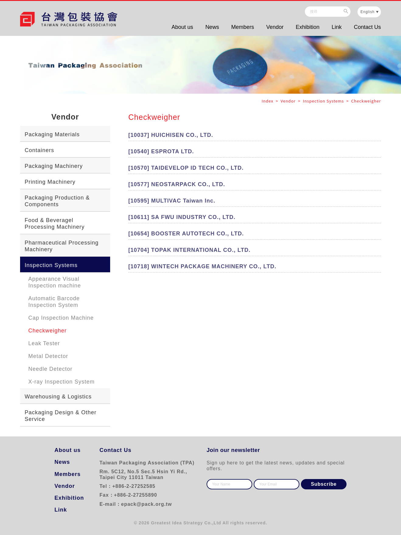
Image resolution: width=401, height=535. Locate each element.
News (212, 27)
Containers (39, 150)
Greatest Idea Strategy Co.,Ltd (186, 522)
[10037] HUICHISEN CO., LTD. (170, 135)
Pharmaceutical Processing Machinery (62, 246)
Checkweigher (47, 331)
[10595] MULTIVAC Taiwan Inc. (171, 201)
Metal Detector (48, 356)
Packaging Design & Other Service (60, 415)
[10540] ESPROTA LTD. (161, 151)
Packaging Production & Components (57, 201)
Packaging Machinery (54, 166)
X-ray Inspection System (61, 382)
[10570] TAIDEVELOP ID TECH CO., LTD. (186, 168)
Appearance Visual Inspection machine (54, 282)
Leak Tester (44, 343)
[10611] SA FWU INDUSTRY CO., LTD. (181, 217)
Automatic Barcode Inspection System (54, 301)
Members (242, 27)
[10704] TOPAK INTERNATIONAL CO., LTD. (189, 250)
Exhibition (307, 27)
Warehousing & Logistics (58, 397)
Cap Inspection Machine (61, 318)
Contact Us (367, 27)
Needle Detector (50, 369)
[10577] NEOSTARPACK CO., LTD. (176, 184)
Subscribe (324, 484)
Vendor (275, 27)
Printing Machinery (50, 182)
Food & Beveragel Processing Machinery (55, 223)
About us (182, 27)
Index (268, 101)
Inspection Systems (51, 265)
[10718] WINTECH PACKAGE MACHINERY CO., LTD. (202, 266)
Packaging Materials (52, 134)
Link (337, 27)
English (368, 12)
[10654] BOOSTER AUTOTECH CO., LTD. (186, 234)
